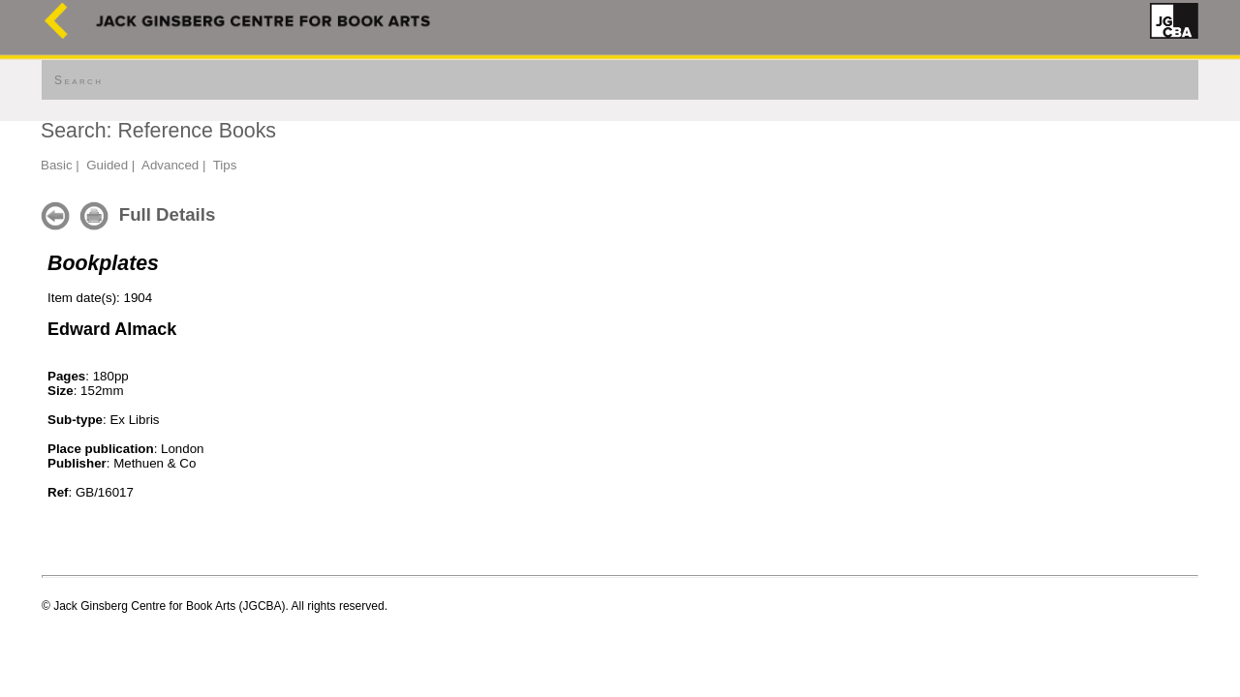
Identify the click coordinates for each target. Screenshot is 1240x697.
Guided (107, 165)
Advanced (170, 165)
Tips (225, 165)
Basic (57, 165)
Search (78, 80)
